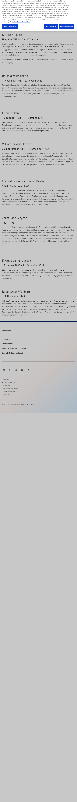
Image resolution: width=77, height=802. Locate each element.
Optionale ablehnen (66, 24)
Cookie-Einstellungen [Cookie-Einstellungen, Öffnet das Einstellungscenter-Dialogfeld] (9, 24)
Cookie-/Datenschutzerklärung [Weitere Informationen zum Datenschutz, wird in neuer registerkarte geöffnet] (21, 20)
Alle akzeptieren (51, 24)
